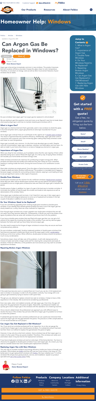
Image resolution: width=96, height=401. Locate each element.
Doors (41, 385)
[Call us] (43, 2)
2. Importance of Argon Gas (83, 51)
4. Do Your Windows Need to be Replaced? (83, 63)
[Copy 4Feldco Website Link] (30, 381)
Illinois (68, 381)
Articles (10, 36)
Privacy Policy (81, 385)
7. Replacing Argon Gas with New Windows (84, 86)
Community (54, 383)
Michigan (68, 383)
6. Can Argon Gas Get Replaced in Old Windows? (83, 78)
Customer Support (28, 3)
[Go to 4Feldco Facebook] (13, 381)
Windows (19, 36)
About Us (54, 381)
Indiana (67, 385)
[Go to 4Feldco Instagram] (17, 381)
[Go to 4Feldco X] (21, 381)
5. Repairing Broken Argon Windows (81, 71)
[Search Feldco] (91, 9)
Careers (54, 385)
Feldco (2, 36)
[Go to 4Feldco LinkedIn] (26, 381)
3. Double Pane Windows (82, 56)
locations (83, 192)
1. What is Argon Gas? (83, 46)
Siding (41, 383)
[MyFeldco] (59, 2)
